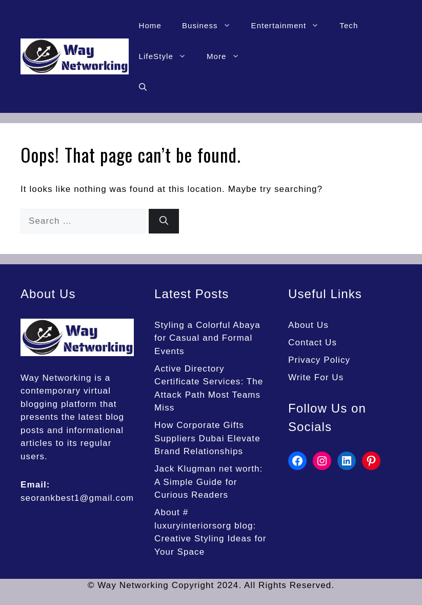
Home (150, 25)
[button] (143, 87)
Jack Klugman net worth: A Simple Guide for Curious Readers (208, 482)
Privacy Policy (319, 360)
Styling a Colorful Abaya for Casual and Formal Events (207, 338)
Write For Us (316, 377)
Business (211, 25)
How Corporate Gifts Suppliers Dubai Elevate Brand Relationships (207, 438)
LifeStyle (167, 56)
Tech (348, 25)
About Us (308, 325)
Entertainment (290, 25)
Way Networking (56, 378)
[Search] (164, 221)
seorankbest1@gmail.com (77, 498)
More (228, 56)
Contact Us (312, 342)
